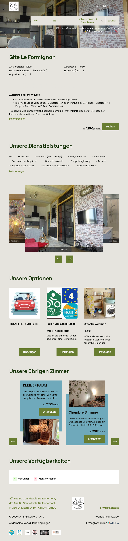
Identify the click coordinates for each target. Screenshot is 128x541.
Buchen (110, 126)
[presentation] (13, 441)
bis (54, 20)
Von (36, 20)
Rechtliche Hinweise (107, 516)
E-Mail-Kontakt (109, 508)
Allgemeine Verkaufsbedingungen (29, 523)
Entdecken (49, 412)
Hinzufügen (29, 352)
